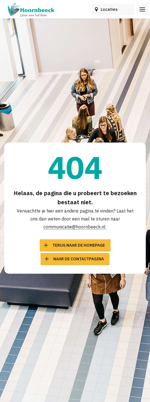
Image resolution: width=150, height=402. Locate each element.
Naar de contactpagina (78, 258)
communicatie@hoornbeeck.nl (75, 227)
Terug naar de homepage (78, 245)
